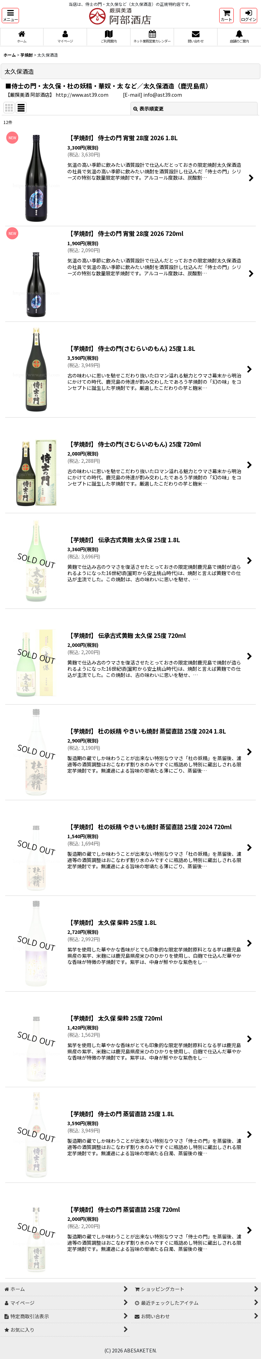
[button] (10, 15)
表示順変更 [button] (148, 108)
